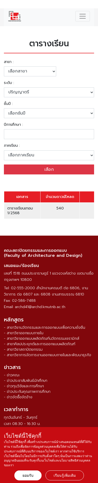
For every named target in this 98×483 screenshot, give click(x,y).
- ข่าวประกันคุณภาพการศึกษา (27, 391)
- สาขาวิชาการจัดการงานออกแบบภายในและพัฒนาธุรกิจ (47, 355)
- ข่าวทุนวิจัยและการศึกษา (24, 386)
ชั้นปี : (8, 103)
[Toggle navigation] (82, 16)
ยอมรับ (27, 475)
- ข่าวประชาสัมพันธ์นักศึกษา (25, 380)
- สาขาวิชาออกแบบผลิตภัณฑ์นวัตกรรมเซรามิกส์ (41, 338)
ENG (91, 5)
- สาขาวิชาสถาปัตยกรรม (23, 349)
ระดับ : (9, 83)
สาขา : (9, 62)
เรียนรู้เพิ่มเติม (65, 475)
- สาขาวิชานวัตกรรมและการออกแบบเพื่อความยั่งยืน (44, 327)
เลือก (49, 169)
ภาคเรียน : (12, 145)
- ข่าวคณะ (12, 375)
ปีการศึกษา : (13, 124)
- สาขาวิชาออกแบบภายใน (23, 333)
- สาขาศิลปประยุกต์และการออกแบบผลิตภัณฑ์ (39, 344)
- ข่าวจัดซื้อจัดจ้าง (18, 397)
